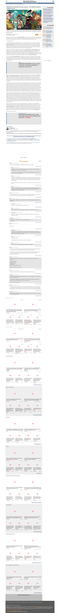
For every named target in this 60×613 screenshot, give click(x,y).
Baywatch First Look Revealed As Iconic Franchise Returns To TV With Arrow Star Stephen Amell (48, 10)
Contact (38, 602)
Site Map (11, 602)
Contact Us (7, 611)
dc (15, 4)
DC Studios (39, 299)
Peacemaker (31, 315)
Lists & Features (31, 3)
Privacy (29, 602)
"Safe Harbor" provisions (30, 136)
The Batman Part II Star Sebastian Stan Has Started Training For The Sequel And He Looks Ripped (48, 15)
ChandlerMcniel (9, 34)
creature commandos (20, 4)
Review (37, 34)
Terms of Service (24, 138)
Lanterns (22, 299)
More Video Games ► (38, 444)
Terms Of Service (18, 602)
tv (13, 4)
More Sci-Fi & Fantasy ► (38, 384)
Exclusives (26, 3)
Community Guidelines (31, 138)
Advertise (41, 602)
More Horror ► (39, 473)
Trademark (35, 602)
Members (36, 3)
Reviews (10, 4)
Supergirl (40, 344)
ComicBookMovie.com (12, 142)
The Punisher (30, 344)
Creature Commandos (12, 315)
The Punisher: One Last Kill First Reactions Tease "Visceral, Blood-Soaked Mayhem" (48, 21)
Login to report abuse (38, 166)
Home (7, 4)
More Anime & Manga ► (37, 414)
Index (9, 602)
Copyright (31, 602)
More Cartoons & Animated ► (37, 502)
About (14, 602)
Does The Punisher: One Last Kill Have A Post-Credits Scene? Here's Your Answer (48, 13)
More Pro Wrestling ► (38, 592)
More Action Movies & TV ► (37, 562)
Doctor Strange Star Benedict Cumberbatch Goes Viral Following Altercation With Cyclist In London (48, 18)
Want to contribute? (24, 157)
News (23, 3)
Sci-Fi (13, 344)
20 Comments (24, 161)
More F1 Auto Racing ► (38, 531)
